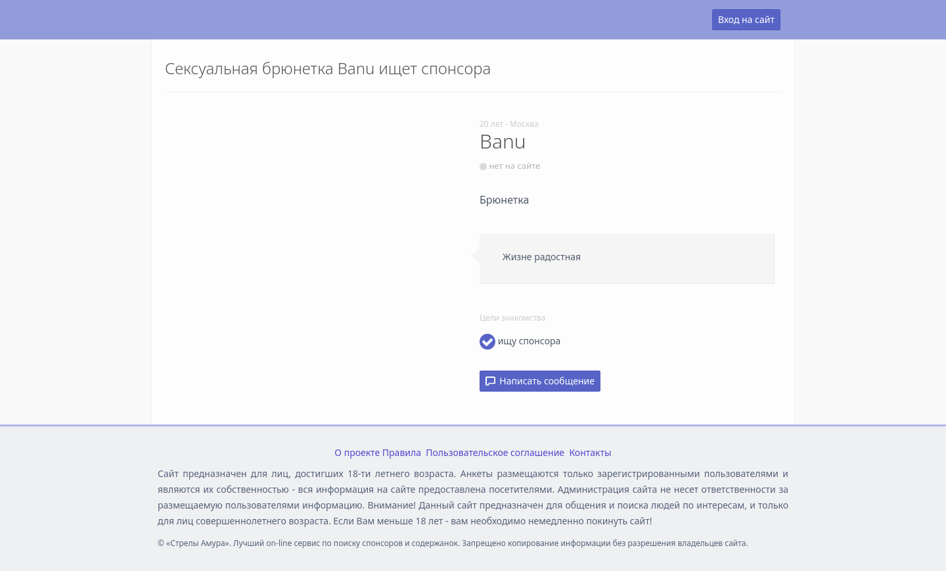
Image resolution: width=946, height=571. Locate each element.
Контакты (590, 452)
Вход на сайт (746, 19)
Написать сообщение (540, 381)
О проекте (357, 452)
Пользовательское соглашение (495, 452)
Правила (401, 452)
